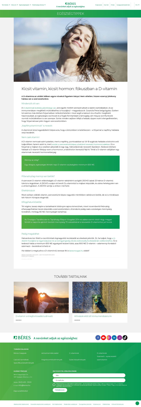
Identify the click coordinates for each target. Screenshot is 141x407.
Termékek (5, 5)
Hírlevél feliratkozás (118, 399)
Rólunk (13, 5)
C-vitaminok (73, 353)
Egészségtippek (24, 5)
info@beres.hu (22, 379)
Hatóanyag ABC (38, 403)
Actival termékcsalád (47, 353)
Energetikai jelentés (85, 399)
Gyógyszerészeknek (123, 5)
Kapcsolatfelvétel (19, 383)
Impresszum (97, 399)
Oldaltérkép (106, 399)
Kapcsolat (98, 5)
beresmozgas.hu (77, 251)
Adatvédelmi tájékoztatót (74, 378)
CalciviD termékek (19, 355)
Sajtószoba (28, 403)
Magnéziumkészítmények (49, 355)
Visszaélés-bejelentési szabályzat (40, 399)
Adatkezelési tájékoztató (21, 399)
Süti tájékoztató (57, 399)
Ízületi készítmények (75, 355)
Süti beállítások (18, 403)
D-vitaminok (101, 353)
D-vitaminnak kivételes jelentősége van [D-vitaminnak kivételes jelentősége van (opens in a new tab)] (40, 108)
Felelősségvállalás (38, 5)
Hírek (113, 5)
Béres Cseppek (18, 353)
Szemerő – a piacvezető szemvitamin (108, 355)
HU (136, 5)
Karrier (106, 5)
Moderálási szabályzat (70, 399)
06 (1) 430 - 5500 (23, 376)
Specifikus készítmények (21, 358)
